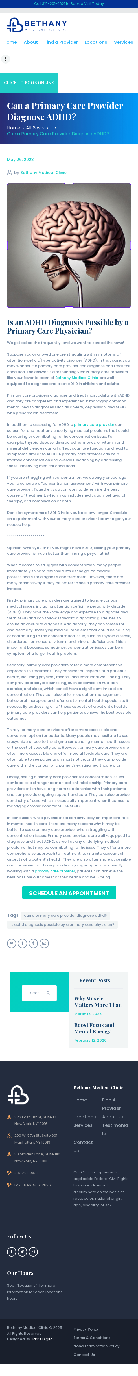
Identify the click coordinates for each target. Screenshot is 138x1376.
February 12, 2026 (90, 1023)
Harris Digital (42, 1322)
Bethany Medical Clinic (43, 156)
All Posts (35, 111)
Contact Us (84, 1338)
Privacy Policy (86, 1312)
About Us (112, 1100)
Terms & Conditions (91, 1321)
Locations (84, 1100)
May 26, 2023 (20, 143)
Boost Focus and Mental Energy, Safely (94, 1014)
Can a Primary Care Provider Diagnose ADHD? (65, 899)
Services (83, 1108)
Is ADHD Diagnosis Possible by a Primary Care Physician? (62, 908)
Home (13, 111)
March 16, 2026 (88, 997)
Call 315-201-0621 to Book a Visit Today (69, 3)
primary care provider (94, 408)
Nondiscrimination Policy (96, 1329)
